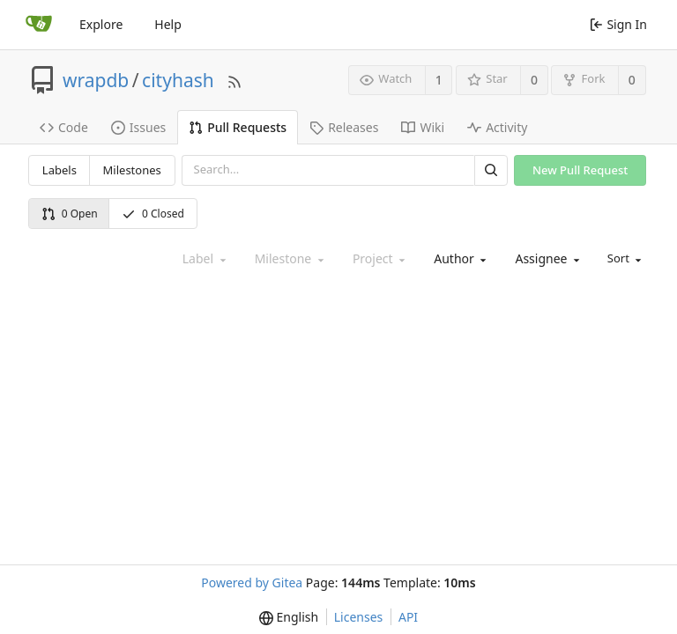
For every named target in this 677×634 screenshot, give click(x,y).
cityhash (178, 80)
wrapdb (96, 80)
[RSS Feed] (234, 79)
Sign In (618, 24)
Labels (59, 170)
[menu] (623, 259)
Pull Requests (237, 127)
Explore (101, 24)
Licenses (358, 616)
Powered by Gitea (251, 582)
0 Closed (153, 213)
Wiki (422, 127)
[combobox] (458, 259)
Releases (343, 127)
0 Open (69, 213)
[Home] (39, 25)
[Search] (491, 170)
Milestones (132, 170)
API (408, 616)
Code (64, 127)
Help (168, 24)
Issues (138, 127)
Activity (497, 127)
